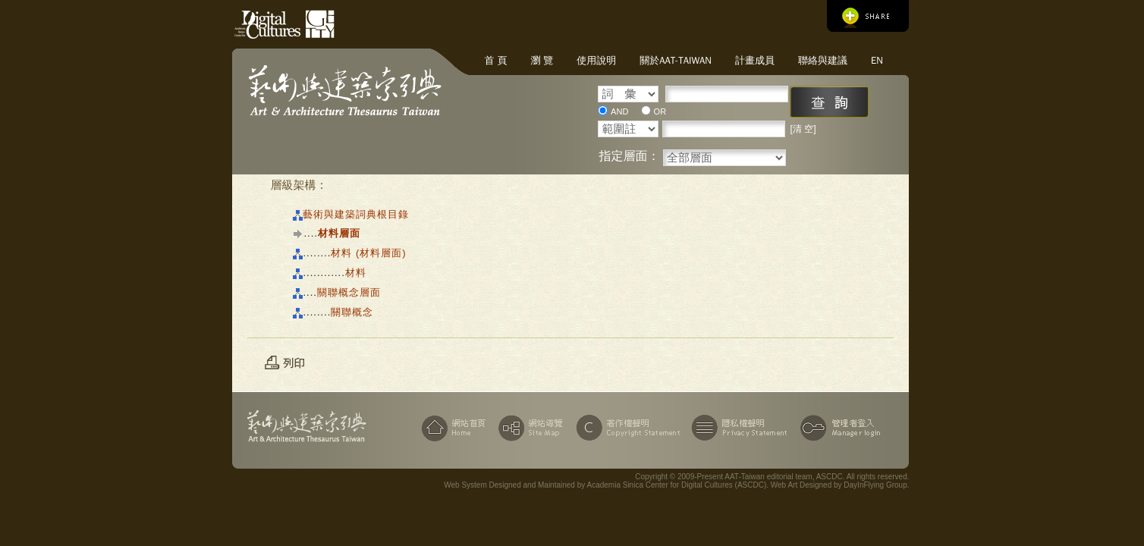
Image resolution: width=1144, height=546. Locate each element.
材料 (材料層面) (368, 253)
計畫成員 (755, 60)
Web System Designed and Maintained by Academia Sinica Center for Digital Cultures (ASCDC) (605, 485)
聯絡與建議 (822, 60)
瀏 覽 (541, 60)
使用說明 (596, 60)
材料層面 (339, 233)
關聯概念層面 (349, 292)
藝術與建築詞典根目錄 (356, 214)
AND (619, 111)
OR (660, 111)
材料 (355, 272)
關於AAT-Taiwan (676, 60)
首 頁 (495, 60)
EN (877, 60)
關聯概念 (352, 312)
